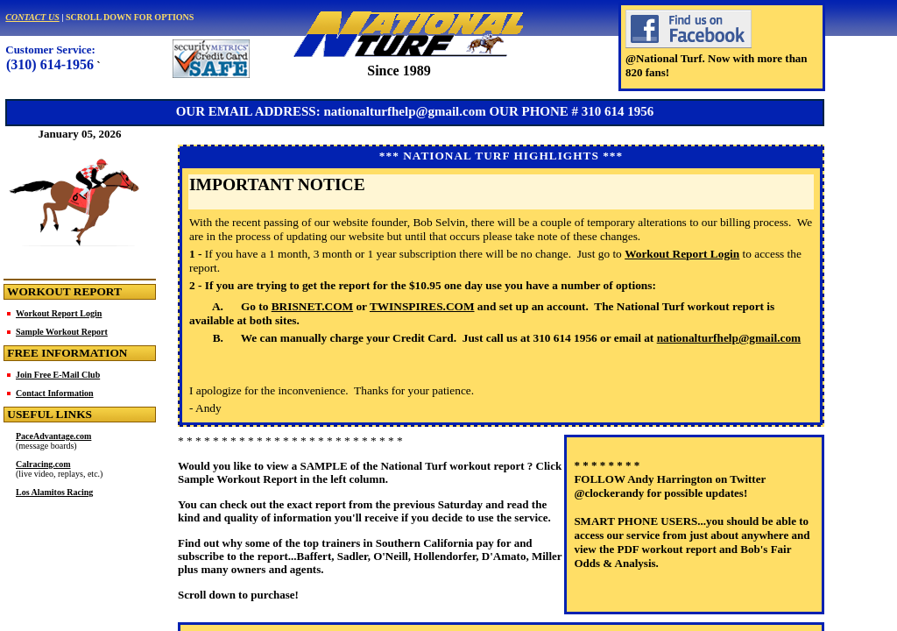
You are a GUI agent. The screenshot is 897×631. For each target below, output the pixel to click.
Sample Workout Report (62, 332)
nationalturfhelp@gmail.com (729, 337)
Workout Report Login (59, 313)
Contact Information (55, 393)
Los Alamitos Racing (54, 492)
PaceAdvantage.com (53, 436)
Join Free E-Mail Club (58, 374)
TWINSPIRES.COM (422, 306)
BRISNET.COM (312, 306)
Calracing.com (43, 464)
